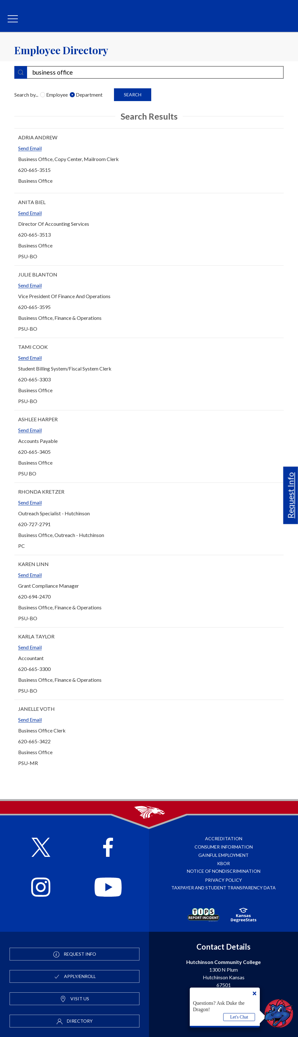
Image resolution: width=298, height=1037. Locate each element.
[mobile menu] (12, 19)
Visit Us (74, 999)
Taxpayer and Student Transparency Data (223, 887)
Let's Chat (239, 1017)
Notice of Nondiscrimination (223, 871)
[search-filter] (149, 72)
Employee (55, 95)
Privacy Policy (223, 880)
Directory (74, 1021)
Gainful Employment (223, 855)
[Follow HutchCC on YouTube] (108, 888)
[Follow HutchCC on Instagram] (40, 888)
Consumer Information (224, 846)
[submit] (20, 72)
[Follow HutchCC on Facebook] (108, 848)
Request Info (290, 495)
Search (132, 94)
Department (87, 95)
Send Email (30, 148)
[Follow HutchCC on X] (41, 848)
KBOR (223, 863)
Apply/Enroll (74, 977)
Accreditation (223, 838)
